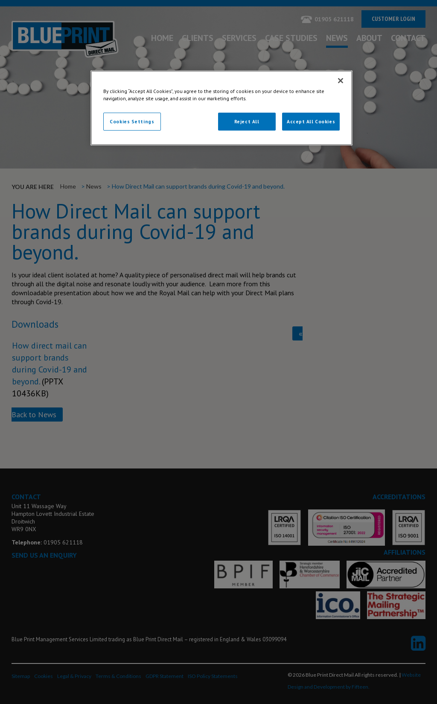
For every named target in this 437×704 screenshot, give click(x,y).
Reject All (246, 121)
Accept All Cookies (311, 121)
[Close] (340, 80)
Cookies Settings (132, 121)
